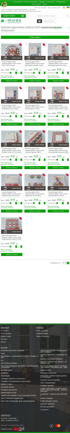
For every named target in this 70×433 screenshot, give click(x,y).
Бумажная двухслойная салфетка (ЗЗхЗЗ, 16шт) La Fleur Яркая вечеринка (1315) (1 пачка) (58, 194)
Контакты (50, 2)
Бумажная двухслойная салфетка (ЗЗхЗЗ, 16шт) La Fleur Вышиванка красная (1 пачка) (58, 63)
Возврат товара (6, 336)
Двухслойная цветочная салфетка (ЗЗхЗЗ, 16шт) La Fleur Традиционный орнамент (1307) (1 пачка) (11, 237)
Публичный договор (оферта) (16, 425)
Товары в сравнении (42, 336)
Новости (3, 342)
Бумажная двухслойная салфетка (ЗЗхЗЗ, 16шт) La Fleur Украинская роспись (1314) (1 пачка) (11, 194)
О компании (18, 2)
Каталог (42, 2)
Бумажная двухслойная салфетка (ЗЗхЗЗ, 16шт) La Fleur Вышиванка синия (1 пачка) (11, 106)
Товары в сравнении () (53, 7)
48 (65, 263)
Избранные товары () (40, 7)
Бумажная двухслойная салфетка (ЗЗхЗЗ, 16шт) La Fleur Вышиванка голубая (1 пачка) (34, 63)
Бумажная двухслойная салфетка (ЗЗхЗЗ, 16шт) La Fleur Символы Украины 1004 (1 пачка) (34, 150)
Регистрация (36, 4)
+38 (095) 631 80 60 (11, 420)
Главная (3, 9)
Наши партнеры (6, 333)
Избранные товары (42, 333)
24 (63, 263)
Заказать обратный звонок (14, 22)
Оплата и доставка (30, 2)
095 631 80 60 (13, 20)
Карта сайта (4, 425)
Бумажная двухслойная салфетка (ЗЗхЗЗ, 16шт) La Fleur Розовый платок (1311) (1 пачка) (11, 150)
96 (68, 263)
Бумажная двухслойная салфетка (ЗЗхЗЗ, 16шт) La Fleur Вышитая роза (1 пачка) (34, 106)
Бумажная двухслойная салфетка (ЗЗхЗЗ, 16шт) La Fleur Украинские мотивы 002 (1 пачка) (34, 194)
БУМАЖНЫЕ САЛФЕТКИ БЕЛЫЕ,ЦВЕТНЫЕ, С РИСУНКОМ (20, 9)
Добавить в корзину (11, 81)
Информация (60, 2)
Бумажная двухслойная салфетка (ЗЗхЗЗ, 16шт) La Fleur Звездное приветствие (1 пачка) (58, 106)
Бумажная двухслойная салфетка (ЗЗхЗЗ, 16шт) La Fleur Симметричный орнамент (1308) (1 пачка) (58, 150)
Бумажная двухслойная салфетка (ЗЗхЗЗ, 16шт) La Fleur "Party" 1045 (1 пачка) (11, 63)
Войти (45, 4)
